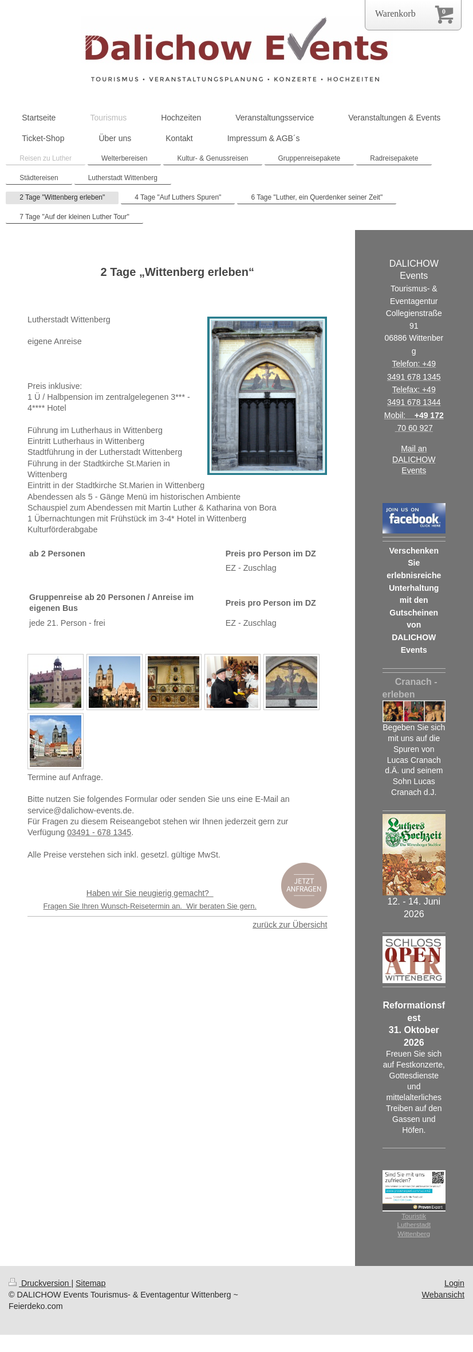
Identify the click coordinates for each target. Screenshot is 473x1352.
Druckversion (40, 1283)
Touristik (413, 1215)
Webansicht (443, 1294)
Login (454, 1283)
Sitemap (90, 1283)
